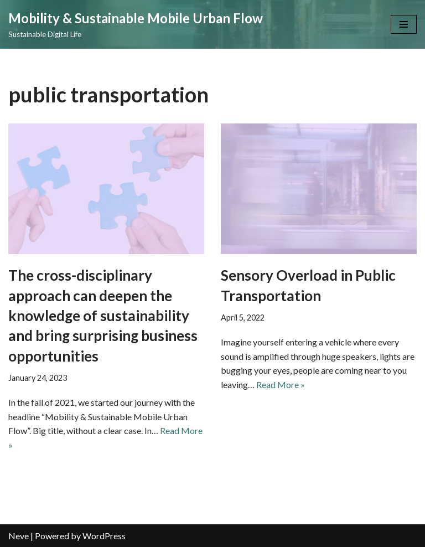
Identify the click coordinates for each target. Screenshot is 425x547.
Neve (18, 535)
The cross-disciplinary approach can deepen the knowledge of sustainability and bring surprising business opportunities (103, 315)
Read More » (280, 384)
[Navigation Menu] (404, 24)
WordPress (104, 535)
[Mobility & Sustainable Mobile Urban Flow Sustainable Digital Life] (135, 24)
